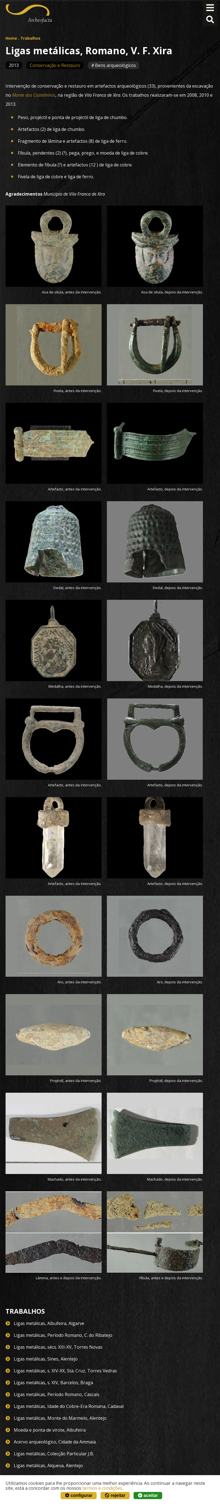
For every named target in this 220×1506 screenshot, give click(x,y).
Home (11, 38)
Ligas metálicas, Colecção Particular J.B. (54, 1454)
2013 (14, 65)
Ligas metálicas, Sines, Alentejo (46, 1359)
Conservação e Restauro (55, 65)
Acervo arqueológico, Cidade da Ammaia (55, 1442)
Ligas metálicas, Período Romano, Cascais (56, 1394)
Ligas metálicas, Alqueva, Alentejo (48, 1465)
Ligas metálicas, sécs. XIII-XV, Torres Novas (58, 1347)
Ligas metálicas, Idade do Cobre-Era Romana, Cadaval (69, 1406)
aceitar (148, 1495)
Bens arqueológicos (115, 65)
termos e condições (102, 1488)
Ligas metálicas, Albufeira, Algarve (49, 1323)
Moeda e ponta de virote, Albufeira (50, 1430)
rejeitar (115, 1495)
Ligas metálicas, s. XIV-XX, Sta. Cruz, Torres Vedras (65, 1371)
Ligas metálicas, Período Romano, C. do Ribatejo (63, 1335)
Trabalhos (30, 38)
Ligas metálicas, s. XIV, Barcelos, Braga (53, 1383)
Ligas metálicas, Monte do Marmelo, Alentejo (60, 1418)
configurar (79, 1495)
